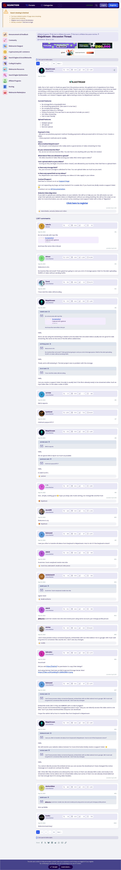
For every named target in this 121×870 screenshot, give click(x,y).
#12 (115, 559)
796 (92, 816)
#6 (115, 400)
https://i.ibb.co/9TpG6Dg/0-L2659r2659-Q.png (55, 672)
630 (92, 575)
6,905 (91, 486)
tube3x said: (44, 312)
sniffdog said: (44, 344)
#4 (115, 289)
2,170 (91, 653)
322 (68, 553)
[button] (60, 5)
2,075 (91, 534)
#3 (115, 264)
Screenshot (49, 238)
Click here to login (28, 22)
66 (54, 63)
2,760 (91, 511)
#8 (115, 438)
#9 (115, 492)
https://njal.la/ (51, 666)
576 (68, 70)
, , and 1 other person (55, 566)
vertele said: (44, 442)
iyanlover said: (45, 459)
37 (68, 393)
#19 (115, 793)
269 (68, 511)
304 (68, 653)
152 (68, 282)
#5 (115, 308)
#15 (115, 634)
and (46, 599)
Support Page (64, 181)
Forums (30, 5)
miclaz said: (44, 694)
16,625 (91, 628)
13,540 (91, 257)
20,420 (91, 412)
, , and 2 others (54, 211)
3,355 (91, 787)
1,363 (67, 412)
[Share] (114, 70)
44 (68, 575)
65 (92, 225)
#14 (115, 615)
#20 (115, 823)
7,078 (67, 257)
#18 (115, 729)
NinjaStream (42, 39)
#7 (115, 419)
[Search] (96, 5)
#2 (115, 232)
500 (92, 553)
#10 (115, 517)
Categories (46, 5)
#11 (115, 540)
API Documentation (58, 189)
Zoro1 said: (43, 368)
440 (68, 534)
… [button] (50, 63)
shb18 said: (43, 586)
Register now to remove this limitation (22, 20)
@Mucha (41, 619)
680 (92, 393)
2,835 (91, 70)
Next (58, 63)
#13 (115, 582)
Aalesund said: (45, 733)
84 (68, 816)
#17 (115, 690)
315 (68, 628)
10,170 (91, 282)
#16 (115, 659)
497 (68, 486)
